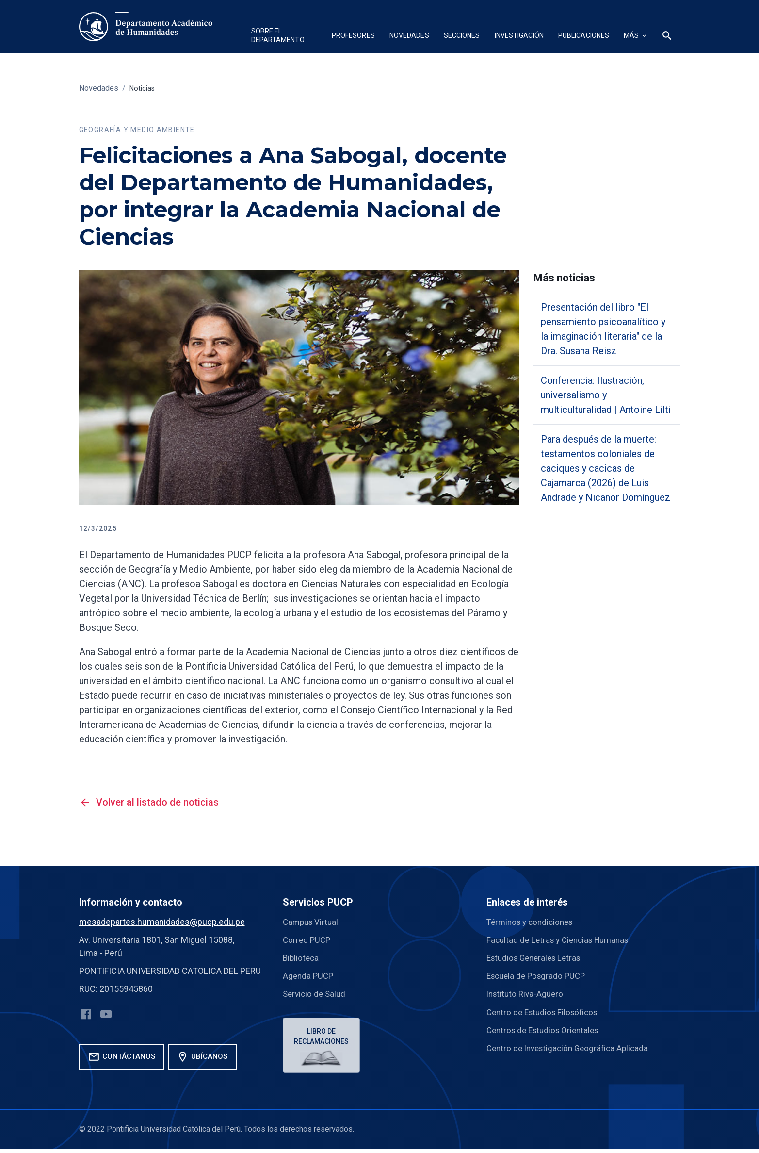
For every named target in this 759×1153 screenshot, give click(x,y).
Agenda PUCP (309, 976)
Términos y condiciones (532, 922)
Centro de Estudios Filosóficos (545, 1011)
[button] (284, 36)
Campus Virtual (312, 922)
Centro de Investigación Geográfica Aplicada (571, 1047)
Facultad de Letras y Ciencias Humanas (562, 940)
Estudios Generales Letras (537, 958)
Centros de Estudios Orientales (546, 1029)
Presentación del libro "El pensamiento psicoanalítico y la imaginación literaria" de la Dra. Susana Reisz (603, 329)
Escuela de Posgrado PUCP (538, 976)
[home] (145, 26)
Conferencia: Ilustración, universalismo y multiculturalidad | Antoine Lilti (606, 395)
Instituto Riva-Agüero (526, 993)
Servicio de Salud (316, 993)
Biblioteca (302, 958)
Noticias (143, 88)
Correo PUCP (308, 940)
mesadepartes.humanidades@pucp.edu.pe (162, 922)
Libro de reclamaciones (322, 1037)
